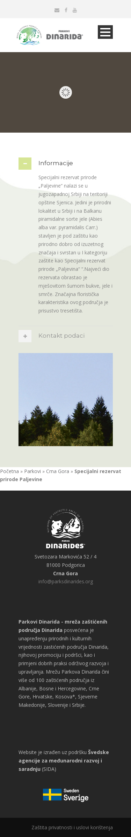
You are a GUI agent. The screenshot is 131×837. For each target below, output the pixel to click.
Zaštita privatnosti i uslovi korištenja (72, 827)
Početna (9, 471)
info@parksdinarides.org (65, 581)
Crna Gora (57, 471)
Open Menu (105, 32)
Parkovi (32, 471)
